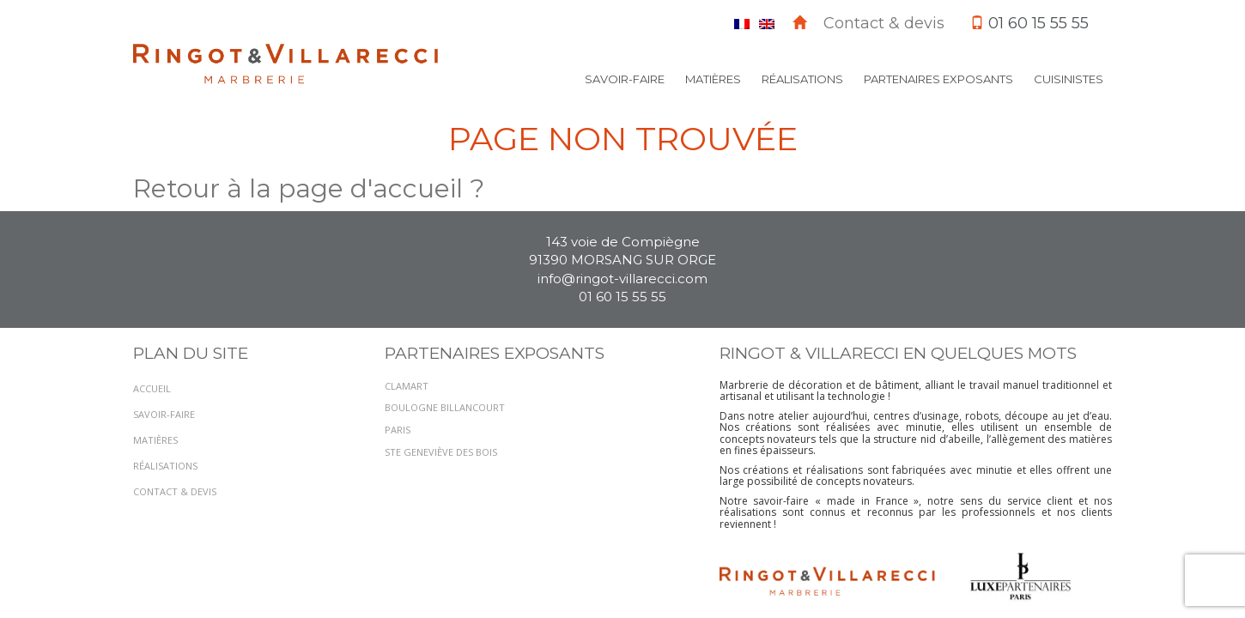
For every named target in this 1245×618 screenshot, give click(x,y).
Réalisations (802, 79)
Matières (713, 79)
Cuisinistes (1068, 79)
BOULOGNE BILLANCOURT (445, 407)
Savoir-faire (625, 79)
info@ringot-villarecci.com (622, 278)
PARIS (397, 429)
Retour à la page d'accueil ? (308, 188)
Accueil (152, 388)
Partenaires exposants (938, 79)
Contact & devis (883, 23)
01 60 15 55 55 (622, 296)
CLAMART (406, 385)
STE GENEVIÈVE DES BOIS (441, 451)
